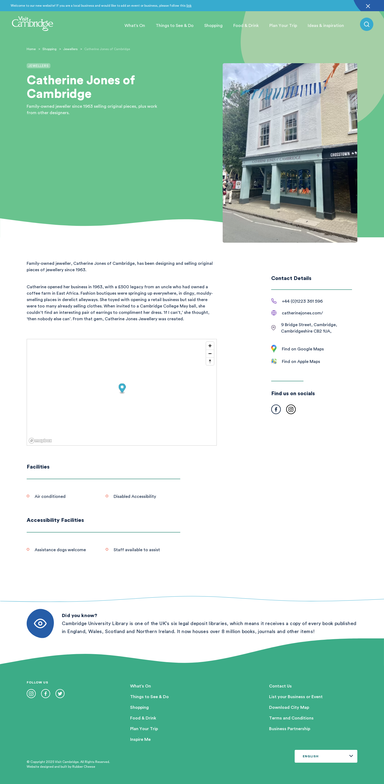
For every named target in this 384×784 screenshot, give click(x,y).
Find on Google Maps (303, 348)
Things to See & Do (175, 25)
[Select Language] (326, 756)
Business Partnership (289, 728)
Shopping (213, 25)
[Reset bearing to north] (210, 361)
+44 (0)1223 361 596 (302, 301)
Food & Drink (246, 25)
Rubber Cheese (83, 767)
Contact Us (280, 686)
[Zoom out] (210, 353)
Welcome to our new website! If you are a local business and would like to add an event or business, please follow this (101, 5)
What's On (135, 25)
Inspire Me (140, 739)
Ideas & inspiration (326, 25)
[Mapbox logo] (40, 441)
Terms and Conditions (291, 718)
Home (31, 49)
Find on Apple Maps (301, 361)
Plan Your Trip (283, 25)
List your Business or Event (296, 696)
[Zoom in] (210, 346)
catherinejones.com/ (302, 312)
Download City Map (289, 707)
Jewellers (70, 49)
